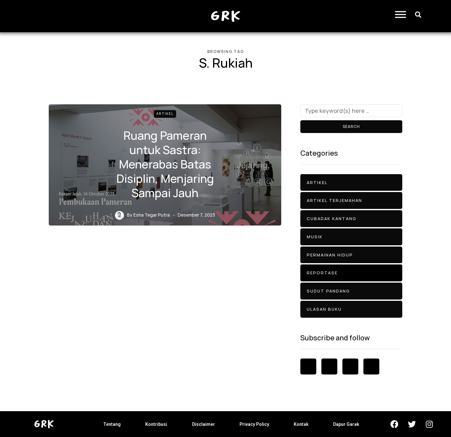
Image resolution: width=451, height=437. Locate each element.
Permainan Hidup (330, 255)
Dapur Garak (346, 424)
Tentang (112, 424)
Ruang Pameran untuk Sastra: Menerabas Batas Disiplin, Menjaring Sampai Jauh (165, 164)
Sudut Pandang (328, 291)
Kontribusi (156, 424)
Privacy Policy (254, 424)
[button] (418, 14)
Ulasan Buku (324, 309)
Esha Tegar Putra (151, 215)
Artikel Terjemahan (334, 200)
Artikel (165, 113)
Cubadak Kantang (331, 218)
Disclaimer (203, 424)
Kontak (301, 424)
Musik (315, 237)
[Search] (351, 110)
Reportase (322, 273)
